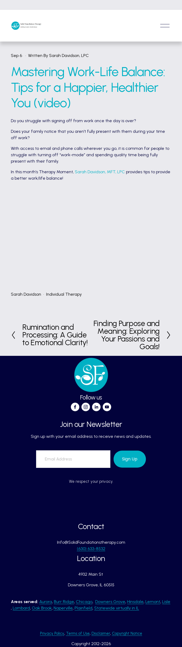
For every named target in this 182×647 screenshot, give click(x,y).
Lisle (166, 601)
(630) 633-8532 (91, 548)
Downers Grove (110, 601)
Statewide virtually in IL (116, 608)
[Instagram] (85, 407)
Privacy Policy (52, 633)
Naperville (63, 608)
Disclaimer (101, 633)
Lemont (152, 601)
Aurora (45, 601)
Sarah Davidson (26, 294)
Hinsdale (135, 601)
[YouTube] (107, 407)
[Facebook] (75, 407)
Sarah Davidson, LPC (69, 55)
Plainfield (83, 608)
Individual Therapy (64, 294)
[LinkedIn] (96, 407)
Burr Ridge (64, 601)
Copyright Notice (127, 633)
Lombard (21, 608)
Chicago (84, 601)
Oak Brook (42, 608)
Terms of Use (78, 633)
